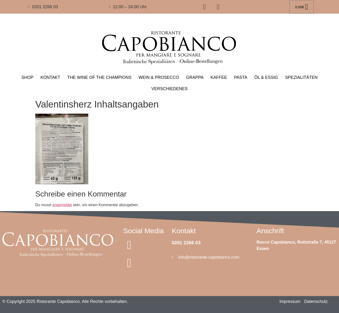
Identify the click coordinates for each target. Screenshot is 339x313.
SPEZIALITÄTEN (301, 77)
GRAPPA (194, 77)
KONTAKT (50, 77)
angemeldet (62, 205)
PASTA (240, 77)
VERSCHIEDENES (169, 88)
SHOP (27, 77)
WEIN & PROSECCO (158, 77)
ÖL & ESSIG (266, 77)
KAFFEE (218, 77)
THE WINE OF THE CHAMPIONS (99, 77)
